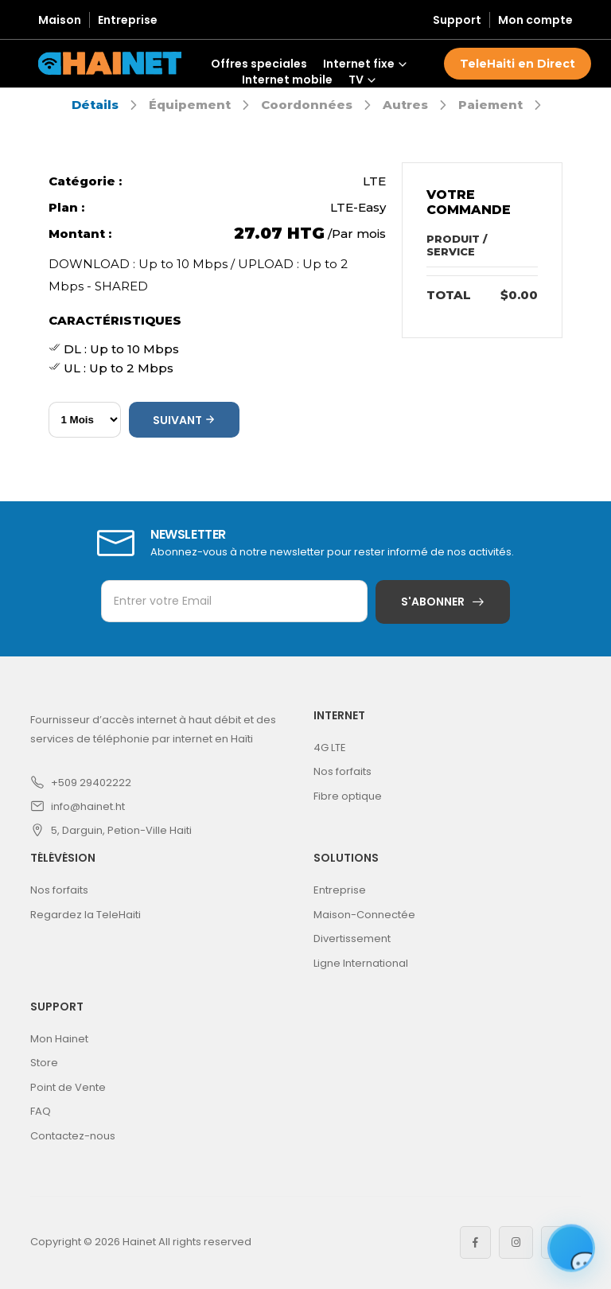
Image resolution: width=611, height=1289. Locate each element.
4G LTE (329, 747)
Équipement (190, 104)
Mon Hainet (59, 1038)
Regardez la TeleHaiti (85, 914)
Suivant (184, 420)
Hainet (139, 1241)
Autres (405, 104)
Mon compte (535, 20)
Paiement (490, 104)
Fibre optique (347, 796)
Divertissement (352, 938)
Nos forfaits (342, 771)
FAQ (40, 1111)
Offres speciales (259, 64)
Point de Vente (68, 1087)
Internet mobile (287, 80)
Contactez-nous (72, 1135)
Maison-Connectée (364, 914)
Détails (95, 104)
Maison (59, 20)
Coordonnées (306, 104)
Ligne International (360, 963)
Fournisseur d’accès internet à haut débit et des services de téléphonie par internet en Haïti (153, 729)
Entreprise (128, 20)
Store (44, 1062)
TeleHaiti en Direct (517, 63)
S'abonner (433, 601)
